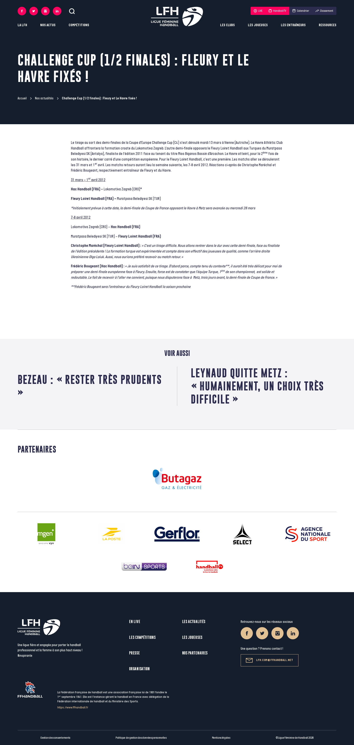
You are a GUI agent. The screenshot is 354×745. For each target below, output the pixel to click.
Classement (324, 11)
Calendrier (300, 11)
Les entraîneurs (293, 25)
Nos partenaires (195, 653)
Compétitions (79, 25)
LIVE (258, 11)
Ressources (327, 25)
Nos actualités (44, 98)
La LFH (22, 25)
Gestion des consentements (55, 738)
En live (134, 621)
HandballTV (277, 11)
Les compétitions (142, 637)
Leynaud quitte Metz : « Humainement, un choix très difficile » (257, 386)
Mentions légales (221, 738)
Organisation (139, 669)
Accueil (22, 98)
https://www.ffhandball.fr (72, 707)
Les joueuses (258, 25)
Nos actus (48, 25)
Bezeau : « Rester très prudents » (90, 386)
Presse (134, 653)
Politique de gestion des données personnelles (141, 738)
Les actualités (193, 621)
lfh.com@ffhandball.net (269, 660)
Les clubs (227, 25)
